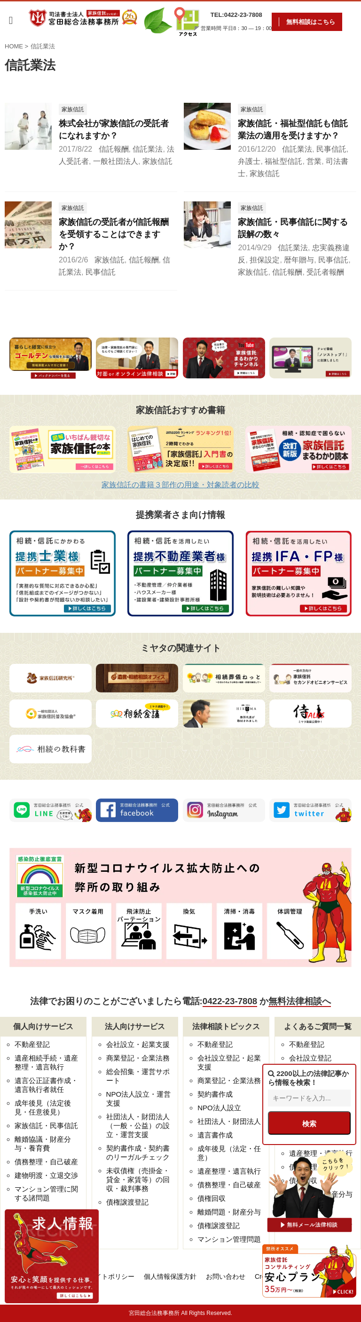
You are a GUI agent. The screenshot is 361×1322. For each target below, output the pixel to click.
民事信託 (331, 149)
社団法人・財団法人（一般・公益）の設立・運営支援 (138, 1125)
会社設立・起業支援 (138, 1044)
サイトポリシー (111, 1276)
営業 (314, 161)
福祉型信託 (283, 161)
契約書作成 (215, 1094)
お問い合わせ (225, 1276)
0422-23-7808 (230, 1001)
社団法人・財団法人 (229, 1121)
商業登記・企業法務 (138, 1058)
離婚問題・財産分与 (229, 1212)
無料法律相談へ (299, 1001)
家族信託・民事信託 (46, 1126)
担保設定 (265, 260)
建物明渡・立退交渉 (46, 1175)
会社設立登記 (310, 1058)
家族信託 (157, 161)
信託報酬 (114, 149)
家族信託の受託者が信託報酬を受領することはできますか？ (114, 234)
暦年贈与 (299, 260)
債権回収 (211, 1198)
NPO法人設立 (219, 1108)
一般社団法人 (115, 161)
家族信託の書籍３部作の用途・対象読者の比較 (180, 485)
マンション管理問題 (229, 1239)
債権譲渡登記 (127, 1202)
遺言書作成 (215, 1135)
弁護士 (249, 161)
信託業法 (148, 149)
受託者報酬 (325, 272)
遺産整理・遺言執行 (229, 1171)
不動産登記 (32, 1044)
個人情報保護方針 (170, 1276)
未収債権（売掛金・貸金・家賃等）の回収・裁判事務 (138, 1179)
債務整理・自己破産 (46, 1162)
